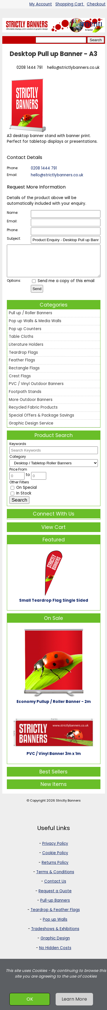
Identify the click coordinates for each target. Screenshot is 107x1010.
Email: (12, 174)
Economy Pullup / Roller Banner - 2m (54, 707)
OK (30, 999)
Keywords (17, 449)
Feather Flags (22, 366)
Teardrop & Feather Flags (55, 915)
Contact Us (55, 887)
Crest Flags (20, 382)
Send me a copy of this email (63, 286)
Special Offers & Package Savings (41, 421)
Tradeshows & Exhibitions (55, 934)
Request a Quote (55, 897)
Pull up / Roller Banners (30, 319)
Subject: (14, 238)
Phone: (12, 167)
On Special (24, 493)
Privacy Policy (55, 849)
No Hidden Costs (55, 954)
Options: (14, 286)
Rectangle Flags (24, 374)
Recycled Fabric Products (33, 413)
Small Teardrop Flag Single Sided (53, 606)
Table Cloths (21, 342)
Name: (12, 212)
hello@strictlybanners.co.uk (73, 67)
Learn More (74, 999)
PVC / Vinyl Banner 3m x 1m (54, 759)
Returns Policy (55, 868)
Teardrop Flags (23, 358)
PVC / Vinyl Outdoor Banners (36, 389)
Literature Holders (26, 350)
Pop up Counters (25, 335)
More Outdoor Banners (31, 405)
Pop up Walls (55, 925)
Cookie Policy (55, 859)
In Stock (21, 499)
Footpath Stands (25, 397)
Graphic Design (55, 944)
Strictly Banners (68, 806)
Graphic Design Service (31, 429)
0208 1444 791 (30, 67)
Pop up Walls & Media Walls (35, 327)
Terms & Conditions (55, 878)
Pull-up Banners (55, 906)
